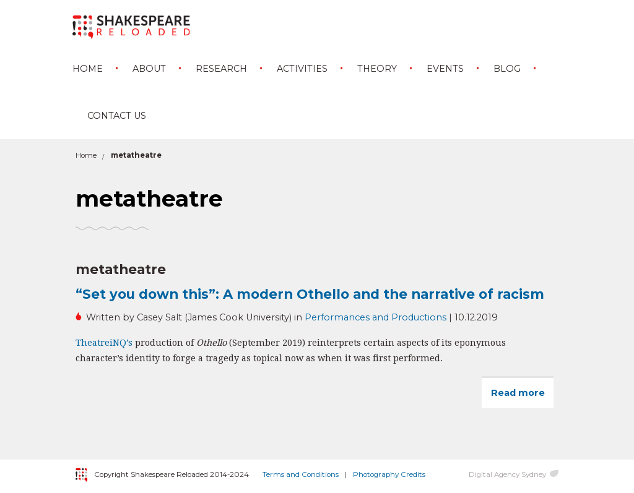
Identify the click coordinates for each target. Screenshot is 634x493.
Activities (302, 68)
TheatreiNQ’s (104, 343)
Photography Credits (389, 474)
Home (87, 68)
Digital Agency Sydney (507, 474)
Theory (377, 68)
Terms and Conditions (301, 474)
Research (221, 68)
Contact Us (116, 115)
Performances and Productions (375, 317)
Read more (522, 397)
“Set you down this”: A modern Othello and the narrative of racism (310, 294)
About (149, 68)
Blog (507, 68)
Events (445, 68)
